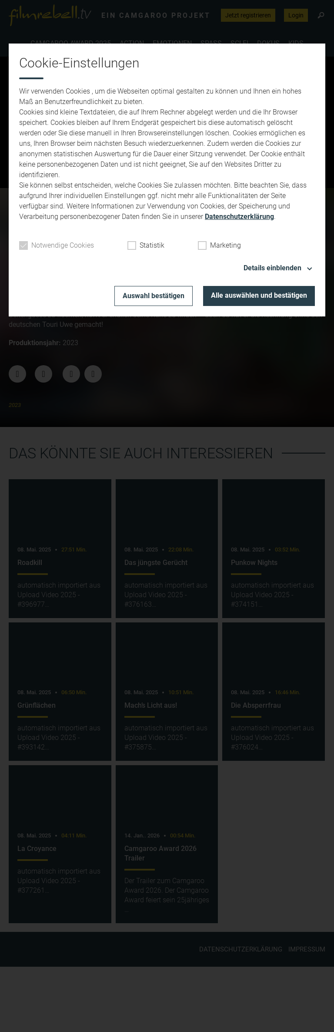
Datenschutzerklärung (239, 216)
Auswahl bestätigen (153, 296)
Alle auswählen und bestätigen (259, 295)
